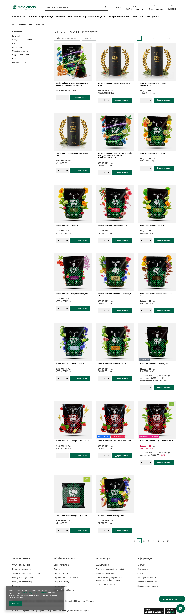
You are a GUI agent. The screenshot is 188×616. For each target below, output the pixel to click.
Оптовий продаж (149, 17)
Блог (135, 17)
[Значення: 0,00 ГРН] (172, 7)
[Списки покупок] (156, 7)
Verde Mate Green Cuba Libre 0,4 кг (112, 364)
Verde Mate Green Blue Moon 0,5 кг (70, 364)
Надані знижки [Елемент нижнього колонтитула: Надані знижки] (60, 586)
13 (168, 38)
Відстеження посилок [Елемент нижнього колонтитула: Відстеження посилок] (22, 569)
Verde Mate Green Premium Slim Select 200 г (72, 154)
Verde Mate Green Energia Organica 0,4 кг (156, 441)
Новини (60, 17)
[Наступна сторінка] (173, 38)
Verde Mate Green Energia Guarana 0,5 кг (114, 441)
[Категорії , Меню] (24, 17)
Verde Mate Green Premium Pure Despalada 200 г (153, 84)
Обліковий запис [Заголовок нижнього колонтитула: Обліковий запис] (64, 558)
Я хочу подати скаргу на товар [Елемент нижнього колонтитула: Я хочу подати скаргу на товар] (26, 573)
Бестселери (74, 17)
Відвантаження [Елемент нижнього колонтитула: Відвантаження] (102, 565)
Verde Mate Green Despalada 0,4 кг (154, 364)
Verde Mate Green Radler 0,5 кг (152, 226)
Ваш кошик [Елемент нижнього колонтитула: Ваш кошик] (59, 569)
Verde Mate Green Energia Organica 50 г (72, 516)
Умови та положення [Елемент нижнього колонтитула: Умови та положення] (105, 573)
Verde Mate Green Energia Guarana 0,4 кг (72, 441)
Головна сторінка (25, 24)
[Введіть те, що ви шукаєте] (76, 7)
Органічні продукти (94, 17)
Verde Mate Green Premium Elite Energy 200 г (114, 84)
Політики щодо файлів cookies (34, 593)
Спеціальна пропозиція (41, 17)
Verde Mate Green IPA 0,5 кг (67, 226)
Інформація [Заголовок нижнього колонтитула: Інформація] (103, 558)
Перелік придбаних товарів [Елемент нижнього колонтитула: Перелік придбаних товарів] (66, 577)
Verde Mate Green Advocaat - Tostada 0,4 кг (114, 295)
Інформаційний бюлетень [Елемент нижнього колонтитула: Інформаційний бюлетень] (65, 590)
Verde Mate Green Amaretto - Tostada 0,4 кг (156, 295)
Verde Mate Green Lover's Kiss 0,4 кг (112, 226)
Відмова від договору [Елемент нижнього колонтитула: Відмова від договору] (105, 584)
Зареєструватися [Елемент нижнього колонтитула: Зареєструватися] (61, 565)
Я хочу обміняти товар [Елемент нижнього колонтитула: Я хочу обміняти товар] (22, 582)
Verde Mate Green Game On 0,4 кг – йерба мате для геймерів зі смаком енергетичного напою (115, 155)
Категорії (17, 31)
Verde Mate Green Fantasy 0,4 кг (111, 516)
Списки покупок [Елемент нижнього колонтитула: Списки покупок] (61, 573)
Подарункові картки (119, 17)
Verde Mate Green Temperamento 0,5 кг (72, 294)
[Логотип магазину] (24, 7)
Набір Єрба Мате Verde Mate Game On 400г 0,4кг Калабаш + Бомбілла (72, 84)
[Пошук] (105, 7)
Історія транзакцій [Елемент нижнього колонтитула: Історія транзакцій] (62, 582)
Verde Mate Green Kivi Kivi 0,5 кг (153, 153)
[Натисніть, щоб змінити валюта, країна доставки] (118, 7)
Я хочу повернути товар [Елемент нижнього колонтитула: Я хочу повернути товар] (23, 577)
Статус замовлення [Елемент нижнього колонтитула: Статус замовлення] (21, 565)
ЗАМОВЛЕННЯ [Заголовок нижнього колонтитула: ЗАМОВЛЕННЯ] (21, 558)
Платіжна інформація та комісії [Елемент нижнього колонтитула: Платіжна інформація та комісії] (110, 569)
